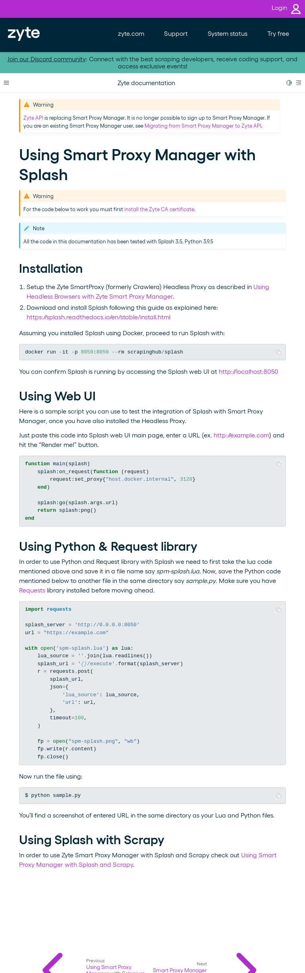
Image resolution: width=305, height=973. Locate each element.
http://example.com (241, 435)
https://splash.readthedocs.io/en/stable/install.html (98, 316)
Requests (32, 590)
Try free (278, 33)
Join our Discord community (47, 58)
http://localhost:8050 (248, 371)
